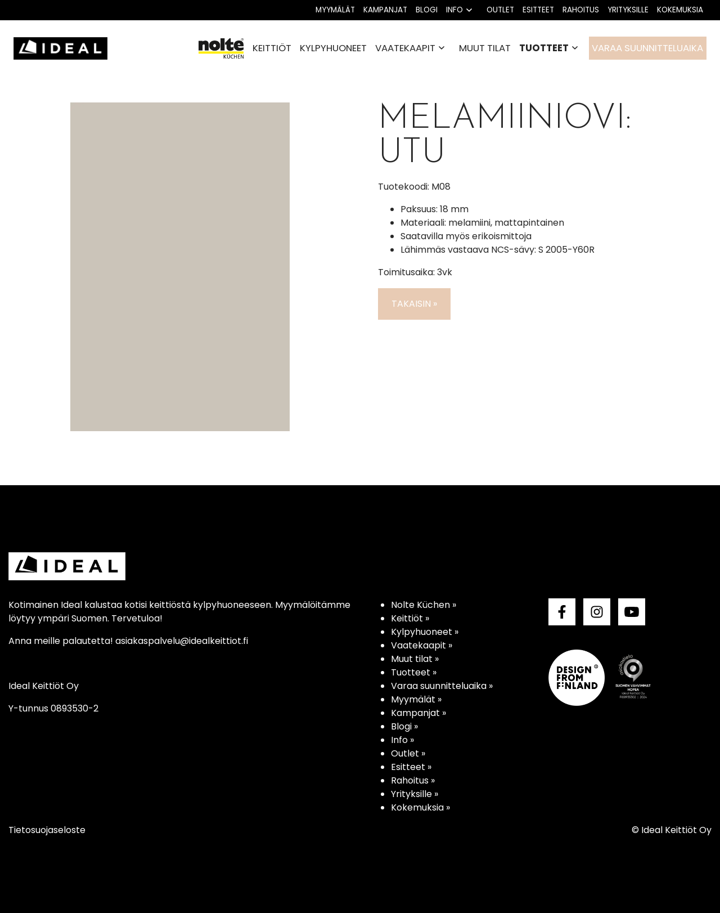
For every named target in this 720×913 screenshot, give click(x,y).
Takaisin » (414, 303)
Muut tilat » (415, 658)
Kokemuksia (680, 10)
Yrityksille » (414, 793)
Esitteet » (411, 766)
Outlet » (408, 753)
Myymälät (335, 10)
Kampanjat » (418, 712)
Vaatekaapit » (421, 645)
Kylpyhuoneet (333, 48)
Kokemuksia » (420, 807)
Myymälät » (416, 699)
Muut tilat (485, 48)
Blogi (427, 10)
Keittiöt (272, 48)
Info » (402, 739)
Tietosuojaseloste (47, 830)
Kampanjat (385, 10)
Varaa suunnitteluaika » (442, 685)
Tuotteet (544, 48)
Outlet (500, 10)
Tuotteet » (413, 672)
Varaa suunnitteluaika (647, 48)
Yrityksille (628, 10)
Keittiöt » (410, 618)
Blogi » (404, 726)
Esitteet (538, 10)
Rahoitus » (413, 780)
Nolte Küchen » (423, 604)
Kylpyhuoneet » (424, 631)
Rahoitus (580, 10)
